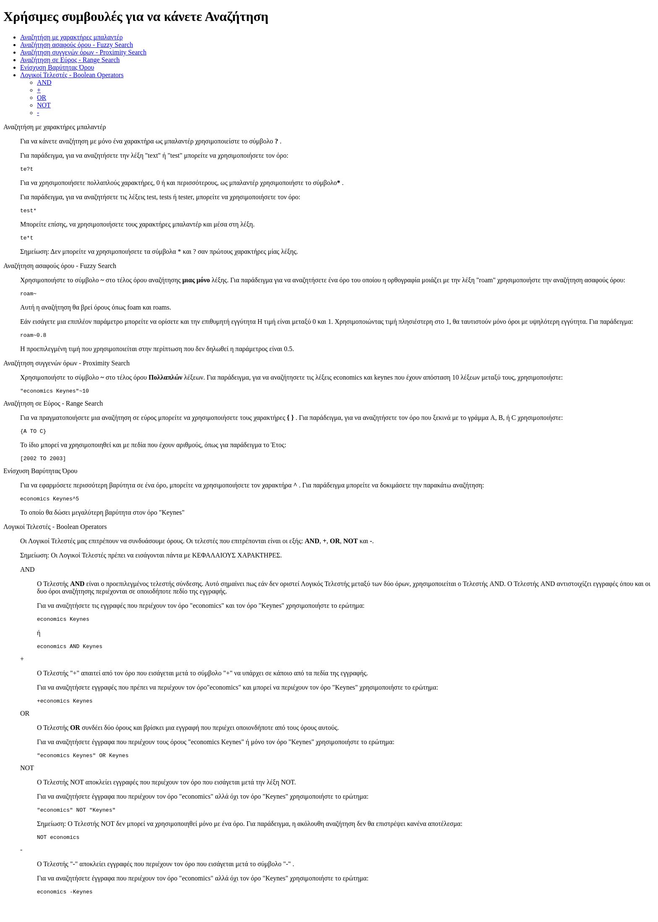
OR (41, 97)
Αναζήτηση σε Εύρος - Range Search (70, 59)
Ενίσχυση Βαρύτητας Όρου (57, 67)
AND (44, 82)
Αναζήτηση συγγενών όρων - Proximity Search (83, 52)
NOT (44, 105)
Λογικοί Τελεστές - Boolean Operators (71, 74)
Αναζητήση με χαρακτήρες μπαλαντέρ (71, 37)
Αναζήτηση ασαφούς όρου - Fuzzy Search (76, 44)
